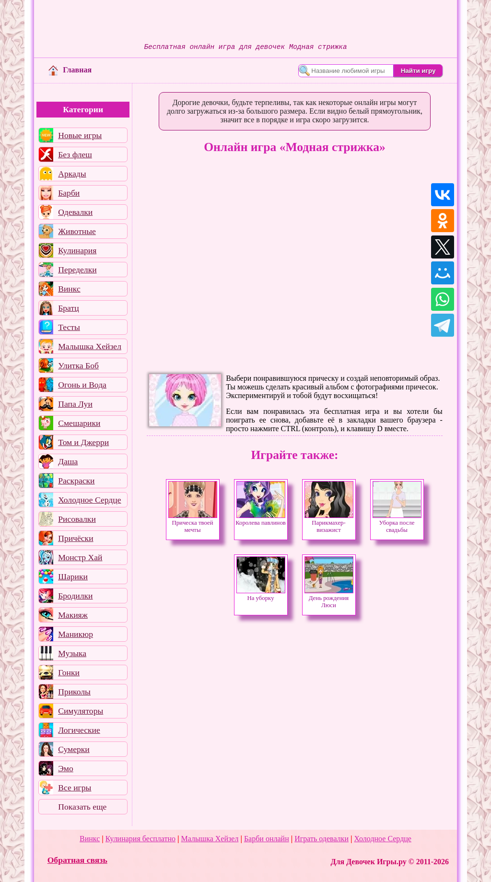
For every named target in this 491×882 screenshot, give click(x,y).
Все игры (74, 787)
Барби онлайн (266, 839)
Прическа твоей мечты (192, 523)
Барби (69, 193)
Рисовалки (77, 519)
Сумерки (74, 749)
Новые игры (80, 135)
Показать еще (82, 806)
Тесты (69, 327)
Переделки (77, 269)
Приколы (74, 691)
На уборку (260, 595)
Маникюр (75, 634)
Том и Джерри (83, 442)
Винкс (69, 289)
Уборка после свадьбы (397, 523)
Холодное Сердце (89, 500)
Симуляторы (80, 711)
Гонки (69, 672)
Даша (68, 461)
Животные (77, 231)
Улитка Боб (78, 365)
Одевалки (75, 212)
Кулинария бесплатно (140, 839)
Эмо (65, 768)
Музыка (72, 653)
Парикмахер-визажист (328, 523)
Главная (70, 70)
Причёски (75, 538)
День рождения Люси (328, 599)
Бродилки (75, 595)
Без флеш (75, 154)
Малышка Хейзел (89, 346)
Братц (68, 308)
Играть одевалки (321, 839)
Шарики (73, 576)
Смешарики (79, 423)
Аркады (72, 173)
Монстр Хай (80, 557)
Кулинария (77, 250)
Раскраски (76, 480)
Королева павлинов (260, 520)
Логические (79, 730)
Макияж (73, 615)
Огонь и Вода (82, 384)
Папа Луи (75, 404)
